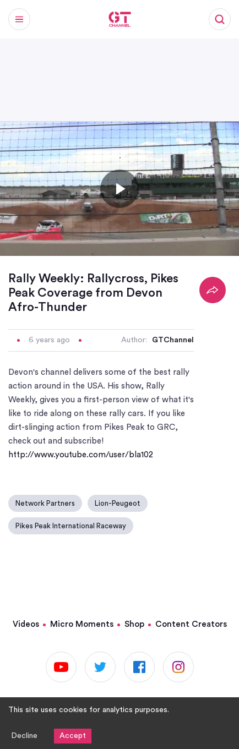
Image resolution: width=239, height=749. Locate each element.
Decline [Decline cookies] (24, 736)
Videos (26, 624)
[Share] (212, 290)
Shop (134, 624)
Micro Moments (81, 624)
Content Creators (191, 624)
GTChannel (173, 340)
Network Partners (45, 503)
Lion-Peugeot (117, 503)
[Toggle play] (119, 189)
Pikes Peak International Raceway (70, 525)
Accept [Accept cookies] (72, 736)
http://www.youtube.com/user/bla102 (80, 455)
